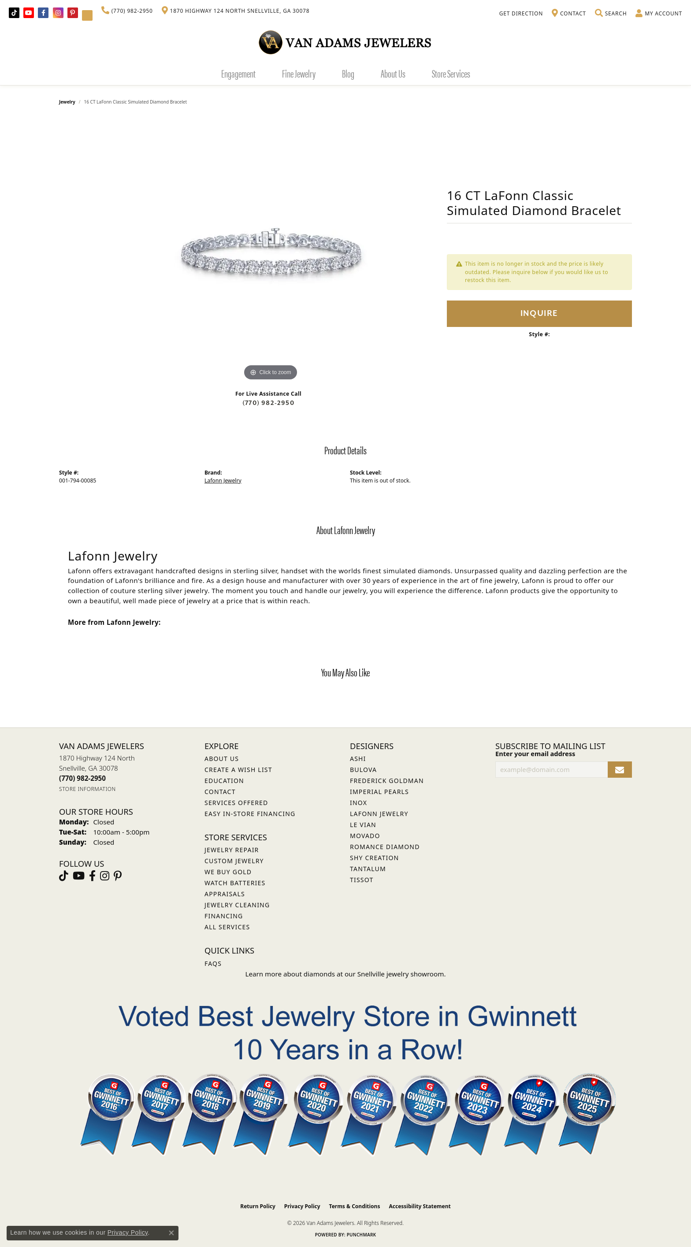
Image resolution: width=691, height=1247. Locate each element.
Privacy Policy (302, 1206)
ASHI (358, 758)
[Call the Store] (82, 778)
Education (224, 780)
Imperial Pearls (379, 791)
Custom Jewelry (234, 861)
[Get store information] (87, 789)
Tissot (361, 880)
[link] (127, 11)
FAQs (213, 963)
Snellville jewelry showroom (400, 973)
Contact (220, 791)
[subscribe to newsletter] (620, 769)
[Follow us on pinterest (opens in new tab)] (72, 12)
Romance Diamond (385, 846)
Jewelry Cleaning (237, 905)
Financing (223, 916)
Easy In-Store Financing (249, 813)
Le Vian (363, 824)
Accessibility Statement (419, 1206)
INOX (358, 802)
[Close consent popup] (171, 1233)
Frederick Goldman (387, 780)
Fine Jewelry (299, 73)
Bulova (363, 769)
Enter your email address (535, 753)
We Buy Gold (228, 872)
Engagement (238, 73)
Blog (348, 73)
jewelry (67, 102)
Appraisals (224, 894)
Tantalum (368, 869)
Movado (365, 835)
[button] (611, 13)
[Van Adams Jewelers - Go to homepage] (345, 42)
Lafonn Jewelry (222, 480)
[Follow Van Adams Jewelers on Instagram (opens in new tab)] (58, 12)
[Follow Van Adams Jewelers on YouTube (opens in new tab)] (87, 15)
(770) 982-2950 (268, 403)
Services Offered (236, 802)
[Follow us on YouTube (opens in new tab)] (28, 12)
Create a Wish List (238, 769)
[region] (270, 251)
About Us (393, 73)
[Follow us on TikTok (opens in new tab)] (14, 12)
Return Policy (257, 1206)
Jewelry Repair (231, 850)
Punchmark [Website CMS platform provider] (361, 1235)
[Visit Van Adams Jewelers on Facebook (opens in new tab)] (43, 12)
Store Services (451, 73)
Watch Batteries (234, 883)
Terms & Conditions (354, 1206)
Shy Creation (374, 858)
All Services (227, 927)
